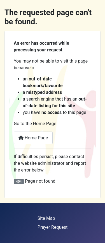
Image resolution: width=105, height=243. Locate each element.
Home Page (33, 137)
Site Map (46, 218)
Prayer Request (52, 227)
